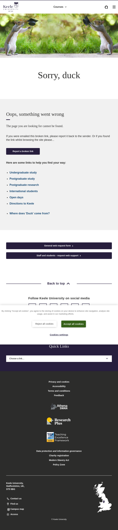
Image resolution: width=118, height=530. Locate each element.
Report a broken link (23, 151)
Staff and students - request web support (59, 255)
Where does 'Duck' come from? (30, 213)
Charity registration (59, 455)
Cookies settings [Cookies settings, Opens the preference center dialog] (59, 334)
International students (24, 191)
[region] (59, 324)
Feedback (59, 395)
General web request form (59, 245)
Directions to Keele (22, 203)
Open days (16, 197)
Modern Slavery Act (59, 460)
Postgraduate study (22, 178)
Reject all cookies (44, 323)
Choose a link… (59, 358)
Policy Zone (59, 464)
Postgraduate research (24, 184)
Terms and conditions (59, 391)
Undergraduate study (23, 172)
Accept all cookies (73, 323)
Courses (60, 6)
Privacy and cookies (59, 382)
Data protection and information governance (59, 451)
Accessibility (59, 386)
